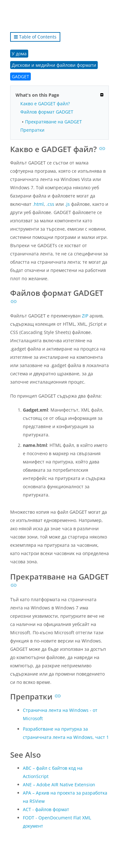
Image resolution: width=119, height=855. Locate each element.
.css (50, 204)
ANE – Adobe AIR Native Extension (59, 785)
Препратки (32, 130)
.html (38, 204)
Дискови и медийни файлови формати (54, 65)
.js (67, 204)
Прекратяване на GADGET (53, 122)
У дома (19, 54)
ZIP (85, 316)
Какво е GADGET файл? (45, 104)
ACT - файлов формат (46, 809)
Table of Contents (35, 37)
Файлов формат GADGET (46, 112)
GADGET (20, 76)
